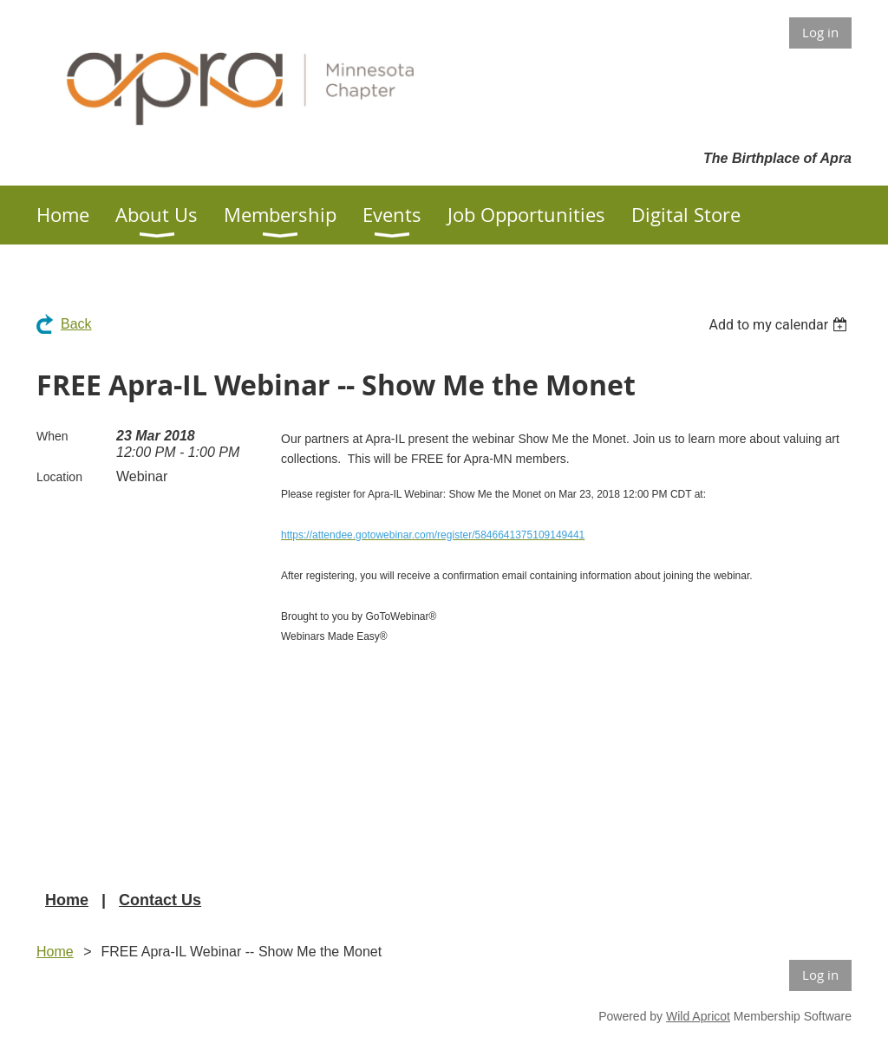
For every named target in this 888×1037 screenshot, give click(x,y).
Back (76, 323)
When (52, 436)
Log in (820, 32)
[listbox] (780, 325)
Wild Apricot (698, 1016)
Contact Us (160, 900)
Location (59, 477)
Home (66, 900)
